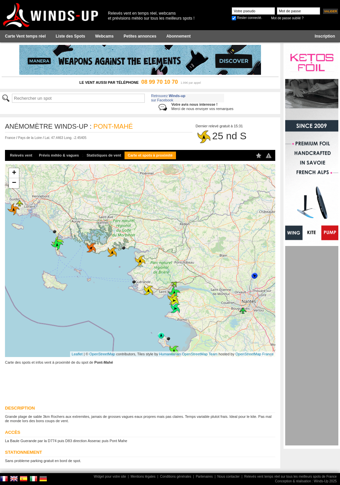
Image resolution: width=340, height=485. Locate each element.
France (10, 138)
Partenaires (204, 476)
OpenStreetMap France (254, 354)
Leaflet (77, 354)
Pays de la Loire (30, 138)
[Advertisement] (311, 345)
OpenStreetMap (102, 354)
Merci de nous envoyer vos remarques (202, 106)
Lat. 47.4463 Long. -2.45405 (66, 138)
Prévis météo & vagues (59, 155)
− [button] (14, 183)
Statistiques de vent (104, 155)
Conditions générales (175, 476)
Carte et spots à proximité (150, 155)
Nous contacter (228, 476)
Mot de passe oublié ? (287, 18)
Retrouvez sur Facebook (168, 98)
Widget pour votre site (110, 476)
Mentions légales (142, 476)
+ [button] (14, 173)
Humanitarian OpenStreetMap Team (188, 354)
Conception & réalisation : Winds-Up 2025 (306, 481)
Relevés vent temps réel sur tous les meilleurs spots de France (290, 476)
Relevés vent (21, 155)
